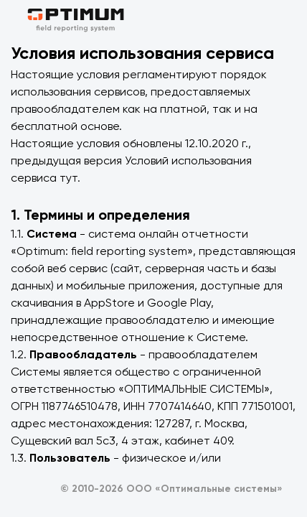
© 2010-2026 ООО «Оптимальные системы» (171, 489)
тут (68, 178)
